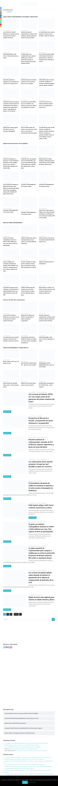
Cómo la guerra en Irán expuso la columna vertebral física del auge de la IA (46, 239)
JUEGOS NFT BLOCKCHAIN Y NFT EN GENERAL (15, 143)
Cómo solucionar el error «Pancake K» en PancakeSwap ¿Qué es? (23, 749)
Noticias (44, 522)
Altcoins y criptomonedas (41, 392)
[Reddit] (1, 11)
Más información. (32, 782)
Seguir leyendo (7, 411)
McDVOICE (7, 745)
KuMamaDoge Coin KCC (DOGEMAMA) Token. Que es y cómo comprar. (46, 364)
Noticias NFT (39, 416)
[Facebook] (1, 8)
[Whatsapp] (1, 20)
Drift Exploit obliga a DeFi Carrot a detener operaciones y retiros (10, 56)
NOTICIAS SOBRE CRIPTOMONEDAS (12, 222)
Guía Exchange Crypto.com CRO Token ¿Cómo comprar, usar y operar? (31, 750)
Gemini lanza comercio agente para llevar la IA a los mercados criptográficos (10, 129)
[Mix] (1, 19)
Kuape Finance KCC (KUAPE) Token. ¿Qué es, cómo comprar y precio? (11, 385)
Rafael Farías (8, 747)
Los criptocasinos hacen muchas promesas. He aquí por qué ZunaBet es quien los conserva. (47, 33)
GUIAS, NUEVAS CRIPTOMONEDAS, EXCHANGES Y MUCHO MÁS (20, 17)
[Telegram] (1, 22)
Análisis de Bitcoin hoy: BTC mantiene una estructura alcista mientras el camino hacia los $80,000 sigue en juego (28, 291)
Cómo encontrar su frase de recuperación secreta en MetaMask (26, 747)
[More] (1, 26)
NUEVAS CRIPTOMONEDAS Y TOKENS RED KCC (15, 347)
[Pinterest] (1, 15)
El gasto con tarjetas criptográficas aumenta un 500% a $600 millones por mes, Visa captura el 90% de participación (10, 241)
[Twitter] (1, 9)
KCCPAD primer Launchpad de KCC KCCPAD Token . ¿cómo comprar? (46, 385)
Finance (6, 743)
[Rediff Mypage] (1, 24)
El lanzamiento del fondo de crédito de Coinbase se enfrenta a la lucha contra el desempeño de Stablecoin (28, 766)
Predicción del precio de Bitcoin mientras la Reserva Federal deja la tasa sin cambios (28, 81)
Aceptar (25, 782)
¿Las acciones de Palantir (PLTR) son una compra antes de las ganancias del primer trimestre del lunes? (28, 757)
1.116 (16, 614)
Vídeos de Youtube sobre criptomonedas (14, 300)
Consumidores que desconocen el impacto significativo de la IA (25, 745)
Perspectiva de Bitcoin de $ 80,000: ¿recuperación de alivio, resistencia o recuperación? (41, 420)
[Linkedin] (1, 13)
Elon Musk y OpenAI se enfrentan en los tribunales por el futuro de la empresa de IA (11, 81)
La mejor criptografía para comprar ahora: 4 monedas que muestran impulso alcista (29, 743)
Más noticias (39, 522)
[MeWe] (1, 17)
